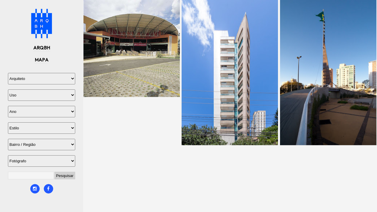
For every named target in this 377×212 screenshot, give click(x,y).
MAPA (42, 60)
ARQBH (41, 48)
